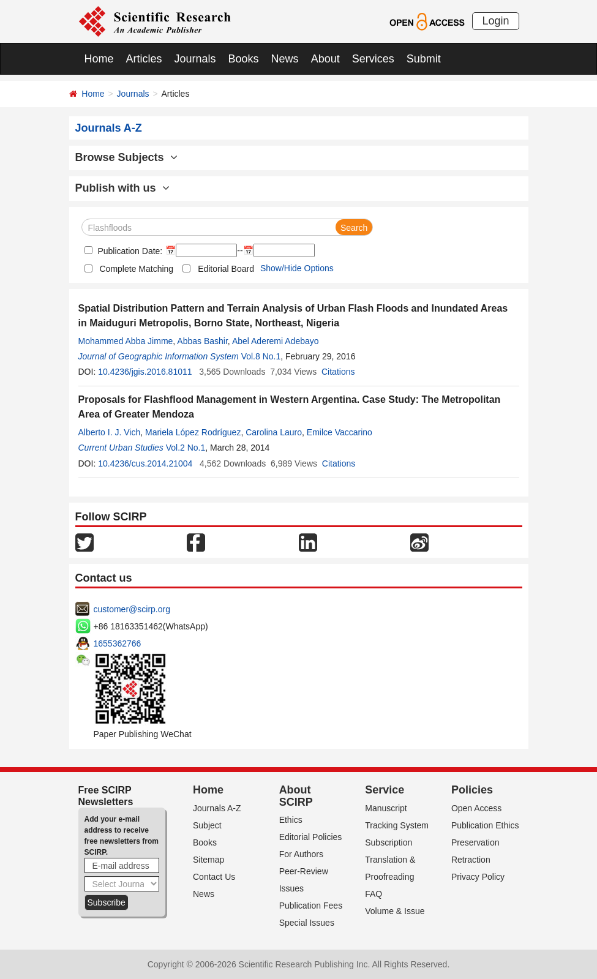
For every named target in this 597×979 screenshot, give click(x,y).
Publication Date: (129, 251)
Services (373, 59)
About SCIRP (296, 796)
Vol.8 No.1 (261, 356)
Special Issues (306, 923)
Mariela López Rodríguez (193, 432)
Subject (207, 825)
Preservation (475, 842)
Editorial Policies (310, 837)
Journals (195, 59)
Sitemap (208, 860)
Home (99, 59)
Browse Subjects (126, 157)
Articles (144, 59)
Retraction (470, 860)
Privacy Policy (478, 877)
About (325, 59)
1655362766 (117, 643)
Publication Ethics (485, 825)
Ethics (290, 820)
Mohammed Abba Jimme (125, 341)
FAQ (373, 894)
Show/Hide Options (297, 268)
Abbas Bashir (202, 341)
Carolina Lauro (274, 432)
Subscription (388, 842)
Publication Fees (311, 905)
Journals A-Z (217, 808)
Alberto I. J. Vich (109, 432)
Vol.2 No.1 (186, 447)
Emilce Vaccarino (339, 432)
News (285, 59)
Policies (472, 790)
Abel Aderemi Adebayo (275, 341)
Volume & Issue (394, 911)
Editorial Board (226, 269)
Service (384, 790)
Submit (424, 59)
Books (243, 59)
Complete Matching (137, 269)
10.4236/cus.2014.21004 (145, 463)
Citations (338, 372)
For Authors (301, 854)
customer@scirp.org (132, 609)
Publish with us (122, 188)
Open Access (476, 808)
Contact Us (214, 877)
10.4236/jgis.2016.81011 (145, 372)
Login (495, 21)
